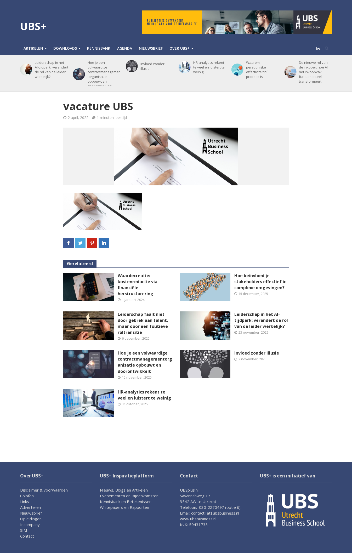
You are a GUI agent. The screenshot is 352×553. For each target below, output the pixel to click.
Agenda (124, 48)
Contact (27, 536)
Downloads (65, 48)
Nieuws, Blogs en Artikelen (124, 490)
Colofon (27, 495)
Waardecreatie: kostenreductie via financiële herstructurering (137, 285)
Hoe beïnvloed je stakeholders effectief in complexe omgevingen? (260, 281)
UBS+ (33, 26)
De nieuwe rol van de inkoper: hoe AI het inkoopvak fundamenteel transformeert (313, 72)
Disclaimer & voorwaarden (44, 490)
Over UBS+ (179, 48)
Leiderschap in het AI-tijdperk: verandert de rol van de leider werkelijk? (51, 69)
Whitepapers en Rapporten (124, 507)
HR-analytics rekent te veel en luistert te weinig (209, 67)
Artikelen (33, 48)
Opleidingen (31, 518)
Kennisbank (98, 48)
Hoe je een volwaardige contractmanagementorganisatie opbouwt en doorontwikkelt (104, 74)
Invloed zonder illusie (152, 66)
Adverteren (30, 507)
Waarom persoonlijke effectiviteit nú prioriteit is (257, 69)
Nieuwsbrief (151, 48)
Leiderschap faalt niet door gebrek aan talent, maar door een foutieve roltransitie (143, 323)
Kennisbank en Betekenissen (125, 501)
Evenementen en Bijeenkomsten (129, 495)
